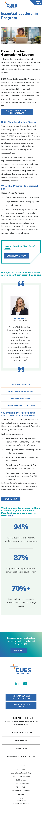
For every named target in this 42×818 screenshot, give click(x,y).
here (10, 515)
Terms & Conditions (21, 784)
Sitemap (21, 794)
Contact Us (21, 748)
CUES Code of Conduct (21, 776)
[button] (21, 385)
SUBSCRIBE (19, 650)
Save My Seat (11, 499)
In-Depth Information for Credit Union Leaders (21, 721)
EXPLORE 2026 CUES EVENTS (21, 705)
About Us (21, 766)
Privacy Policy (21, 787)
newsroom (21, 740)
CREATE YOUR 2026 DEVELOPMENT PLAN (21, 697)
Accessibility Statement (21, 791)
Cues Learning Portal (21, 732)
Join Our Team (21, 769)
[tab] (21, 385)
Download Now (17, 255)
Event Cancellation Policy (21, 773)
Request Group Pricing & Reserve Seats (17, 112)
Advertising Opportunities (21, 756)
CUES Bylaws (21, 780)
